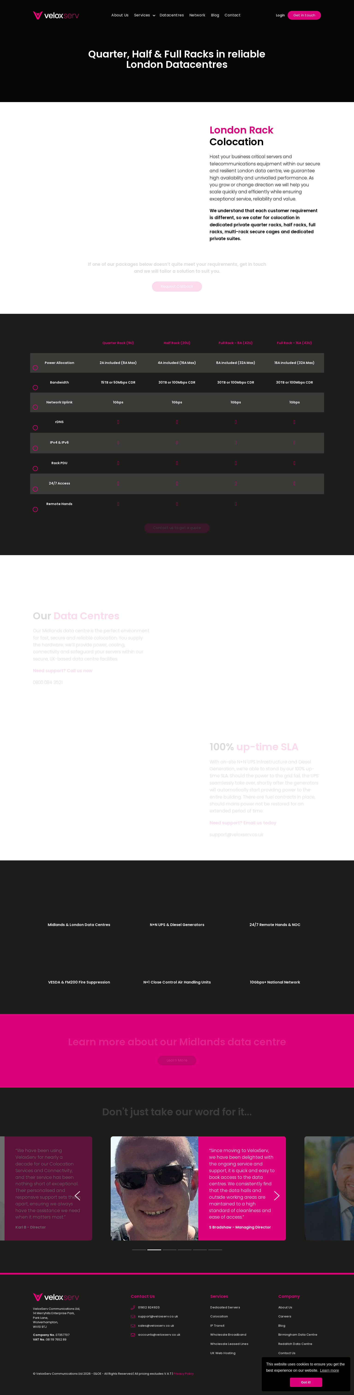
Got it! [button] (306, 1382)
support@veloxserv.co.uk (158, 1316)
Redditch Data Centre (295, 1344)
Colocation (219, 1316)
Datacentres (172, 15)
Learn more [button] (329, 1370)
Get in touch (304, 15)
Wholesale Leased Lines (229, 1344)
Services (142, 15)
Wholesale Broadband (228, 1335)
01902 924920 (149, 1307)
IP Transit (217, 1326)
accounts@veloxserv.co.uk (159, 1335)
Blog (215, 15)
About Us (119, 15)
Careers (285, 1316)
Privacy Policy (183, 1374)
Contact (233, 15)
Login (280, 15)
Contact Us (287, 1353)
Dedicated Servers (225, 1307)
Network (197, 15)
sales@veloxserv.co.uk (156, 1326)
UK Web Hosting (222, 1353)
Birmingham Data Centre (298, 1335)
